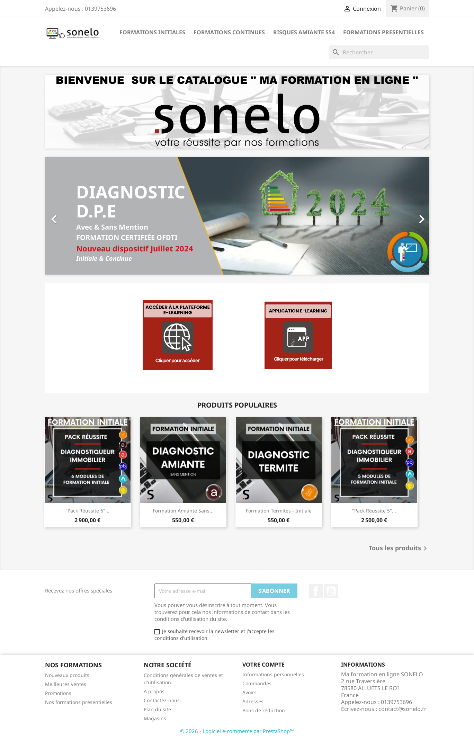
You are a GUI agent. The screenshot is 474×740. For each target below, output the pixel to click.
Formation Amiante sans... (183, 510)
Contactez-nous (162, 700)
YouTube (331, 591)
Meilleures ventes (65, 684)
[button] (74, 216)
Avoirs (249, 692)
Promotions (58, 693)
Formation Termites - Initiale (279, 510)
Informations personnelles (273, 674)
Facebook (316, 591)
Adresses (252, 701)
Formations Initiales (152, 32)
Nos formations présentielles (78, 702)
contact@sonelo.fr (402, 709)
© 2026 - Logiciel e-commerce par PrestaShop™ (237, 731)
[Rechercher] (379, 52)
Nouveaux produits (67, 675)
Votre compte (263, 664)
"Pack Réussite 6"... (87, 510)
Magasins (155, 718)
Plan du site (157, 709)
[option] (237, 216)
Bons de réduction (263, 710)
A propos (154, 691)
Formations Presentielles (383, 32)
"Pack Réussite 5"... (374, 510)
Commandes (256, 683)
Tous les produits (399, 548)
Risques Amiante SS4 (304, 32)
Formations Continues (229, 32)
